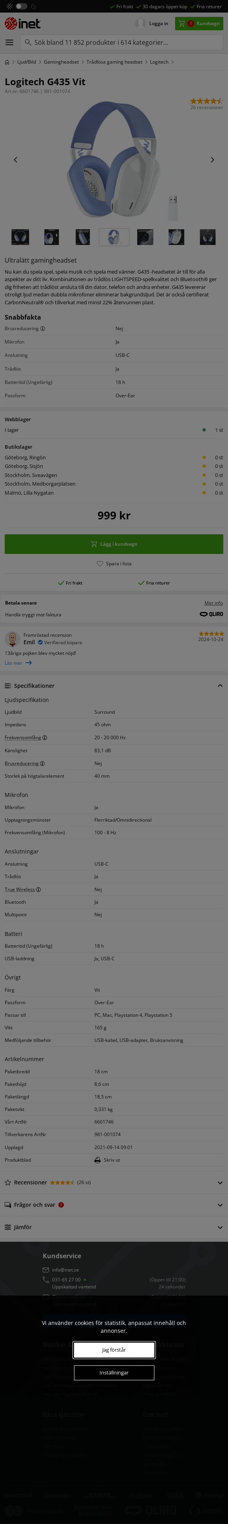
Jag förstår (114, 1349)
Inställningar (114, 1372)
